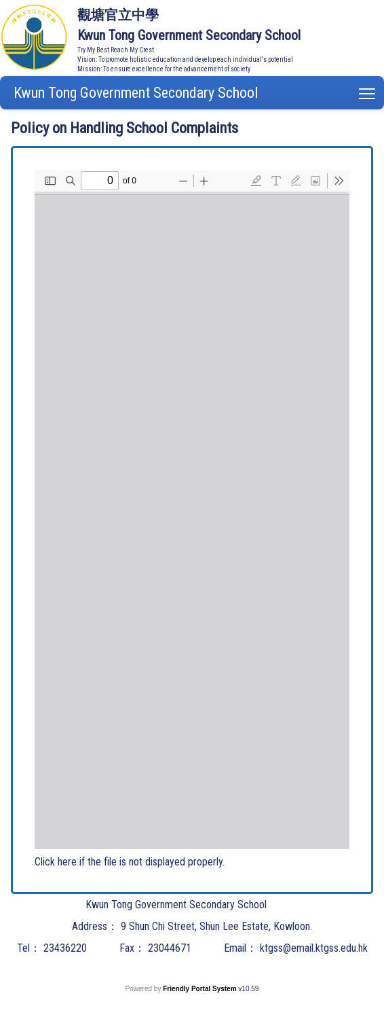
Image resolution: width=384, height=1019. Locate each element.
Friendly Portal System (200, 989)
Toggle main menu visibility (368, 90)
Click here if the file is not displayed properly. (130, 861)
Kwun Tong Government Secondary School (136, 92)
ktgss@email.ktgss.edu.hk (314, 948)
